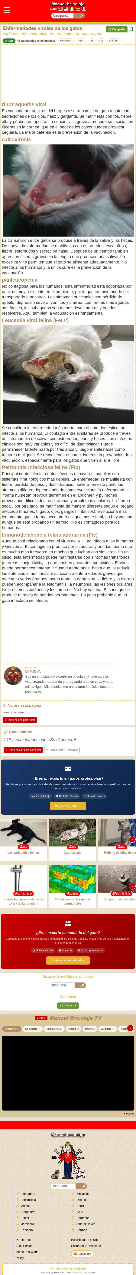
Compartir (116, 29)
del (92, 41)
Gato (53, 8)
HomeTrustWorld (27, 1251)
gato (101, 41)
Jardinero (107, 1029)
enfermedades (66, 41)
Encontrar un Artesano (86, 1245)
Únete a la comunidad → (68, 960)
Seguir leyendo (33, 691)
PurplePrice (23, 1239)
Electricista (32, 1029)
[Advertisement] (68, 72)
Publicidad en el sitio (85, 1239)
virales (82, 41)
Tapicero (24, 1230)
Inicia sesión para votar (20, 719)
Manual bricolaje (68, 3)
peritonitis (113, 41)
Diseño (78, 1200)
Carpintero (54, 1029)
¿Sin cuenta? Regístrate (62, 749)
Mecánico (80, 1194)
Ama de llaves (83, 1224)
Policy (20, 1258)
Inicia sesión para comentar (23, 749)
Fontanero (12, 1029)
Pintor (90, 1029)
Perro (77, 1206)
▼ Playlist (128, 1113)
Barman (79, 1230)
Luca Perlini (24, 1245)
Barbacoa (80, 1218)
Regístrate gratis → (68, 806)
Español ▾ (82, 1253)
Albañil (73, 1029)
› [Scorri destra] (132, 839)
